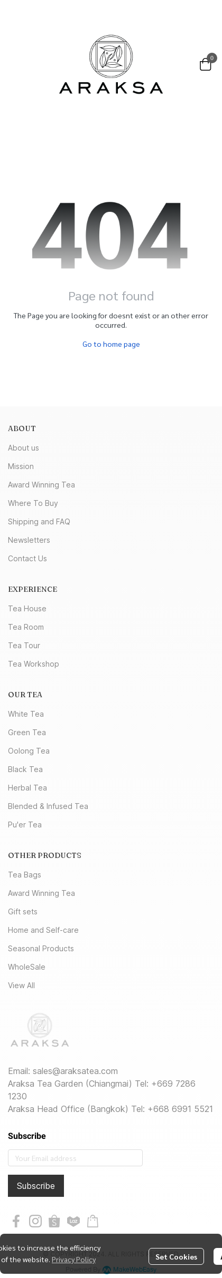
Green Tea (27, 732)
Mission (21, 466)
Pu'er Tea (25, 824)
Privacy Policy (74, 1259)
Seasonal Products (41, 948)
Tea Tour (24, 645)
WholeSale (26, 966)
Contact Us (27, 558)
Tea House (27, 608)
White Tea (26, 713)
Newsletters (29, 539)
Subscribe (36, 1186)
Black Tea (25, 769)
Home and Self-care (43, 929)
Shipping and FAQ (39, 521)
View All (21, 985)
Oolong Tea (29, 750)
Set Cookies (176, 1256)
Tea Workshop (33, 663)
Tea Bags (24, 874)
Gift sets (23, 911)
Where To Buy (33, 503)
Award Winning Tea (41, 484)
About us (23, 447)
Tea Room (26, 626)
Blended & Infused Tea (48, 806)
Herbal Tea (27, 787)
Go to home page (111, 343)
